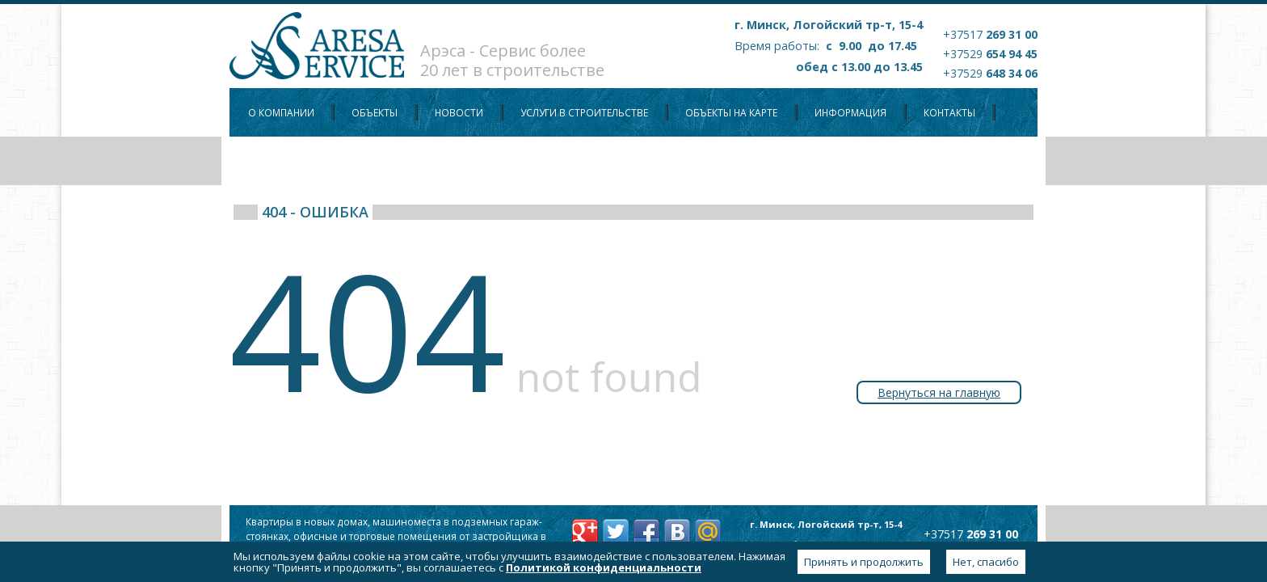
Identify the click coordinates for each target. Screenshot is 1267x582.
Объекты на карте (731, 113)
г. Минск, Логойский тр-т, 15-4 (829, 24)
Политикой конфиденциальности (603, 567)
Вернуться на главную (939, 392)
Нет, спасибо (986, 562)
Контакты (949, 113)
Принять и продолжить (864, 562)
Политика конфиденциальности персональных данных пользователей (443, 161)
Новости (459, 113)
